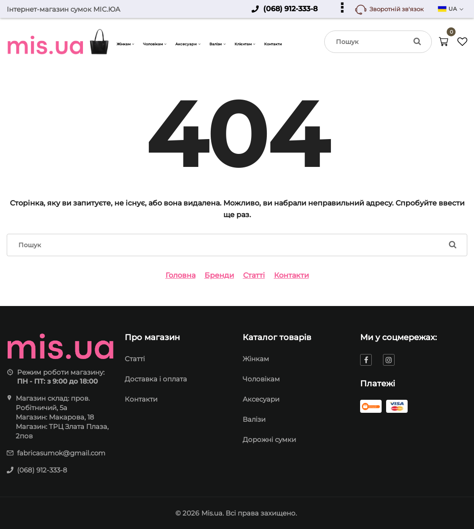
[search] (378, 42)
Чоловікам (261, 379)
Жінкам (256, 358)
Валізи (254, 419)
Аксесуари (261, 399)
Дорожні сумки (269, 439)
